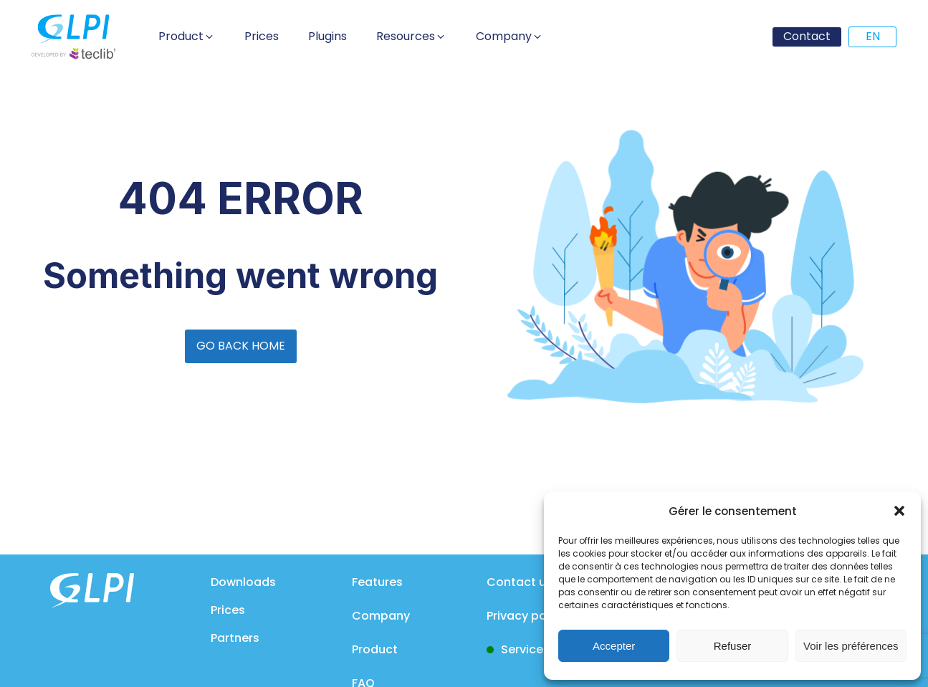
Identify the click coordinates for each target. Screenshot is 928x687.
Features (377, 582)
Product (375, 649)
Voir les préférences (851, 646)
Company (381, 615)
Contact (807, 36)
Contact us (520, 582)
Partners (235, 638)
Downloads (243, 582)
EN (873, 36)
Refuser (733, 646)
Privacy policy (526, 615)
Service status (542, 649)
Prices (228, 610)
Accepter (614, 646)
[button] (899, 511)
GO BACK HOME (240, 345)
